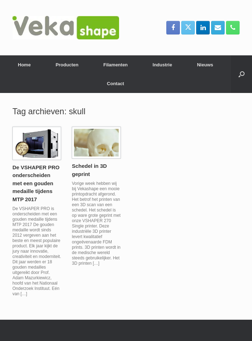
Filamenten (115, 64)
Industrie (162, 64)
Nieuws (205, 64)
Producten (66, 64)
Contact (115, 83)
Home (24, 64)
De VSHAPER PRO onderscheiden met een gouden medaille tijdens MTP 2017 (36, 183)
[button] (241, 74)
